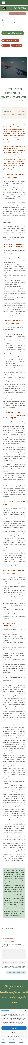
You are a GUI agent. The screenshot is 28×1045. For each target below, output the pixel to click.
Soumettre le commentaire (16, 972)
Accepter (14, 1028)
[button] (26, 1011)
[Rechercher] (17, 14)
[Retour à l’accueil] (14, 10)
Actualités (15, 101)
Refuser (14, 1032)
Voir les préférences (14, 1036)
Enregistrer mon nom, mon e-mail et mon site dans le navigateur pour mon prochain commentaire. (13, 968)
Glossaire (21, 101)
